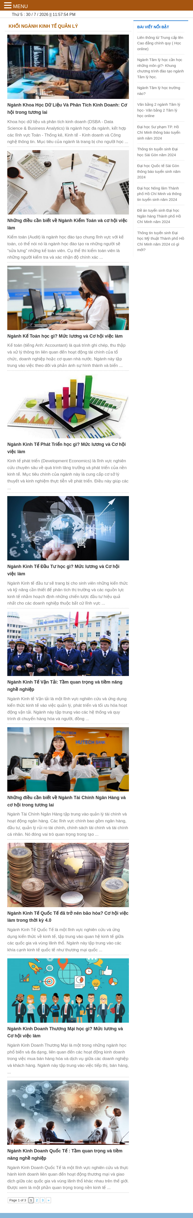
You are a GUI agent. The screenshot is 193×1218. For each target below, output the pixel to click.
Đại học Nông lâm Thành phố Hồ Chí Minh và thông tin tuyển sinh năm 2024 (159, 194)
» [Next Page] (48, 1200)
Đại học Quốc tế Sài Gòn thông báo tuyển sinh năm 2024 (158, 171)
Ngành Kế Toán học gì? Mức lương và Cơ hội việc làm (65, 336)
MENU (20, 6)
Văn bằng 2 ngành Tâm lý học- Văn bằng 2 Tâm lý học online (158, 110)
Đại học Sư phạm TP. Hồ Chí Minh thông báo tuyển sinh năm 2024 (158, 132)
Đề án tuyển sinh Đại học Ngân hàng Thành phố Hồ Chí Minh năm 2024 (159, 216)
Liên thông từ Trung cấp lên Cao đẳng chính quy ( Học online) (160, 43)
